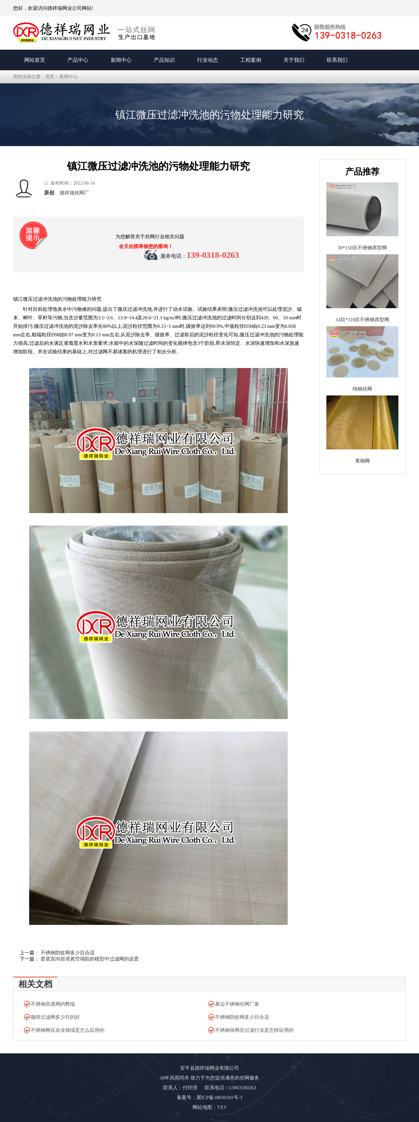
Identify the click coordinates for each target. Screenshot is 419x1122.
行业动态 (207, 60)
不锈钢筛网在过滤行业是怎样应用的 (254, 1030)
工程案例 (250, 60)
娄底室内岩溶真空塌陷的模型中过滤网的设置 (90, 959)
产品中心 (77, 60)
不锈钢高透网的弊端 (53, 1004)
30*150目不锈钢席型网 (362, 247)
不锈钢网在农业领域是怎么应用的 (67, 1030)
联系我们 (337, 60)
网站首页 (34, 60)
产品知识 (164, 60)
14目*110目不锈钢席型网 (362, 319)
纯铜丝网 (362, 389)
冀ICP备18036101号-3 (219, 1097)
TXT (222, 1107)
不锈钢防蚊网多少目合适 (68, 952)
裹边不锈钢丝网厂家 (237, 1004)
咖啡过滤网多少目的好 (55, 1017)
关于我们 (293, 60)
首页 (49, 76)
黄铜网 (362, 460)
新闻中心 (121, 60)
